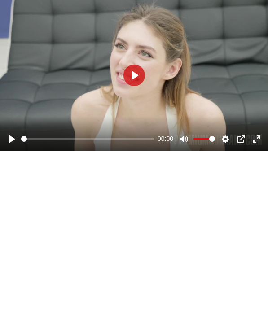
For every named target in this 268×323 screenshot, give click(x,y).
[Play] (11, 139)
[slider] (87, 139)
